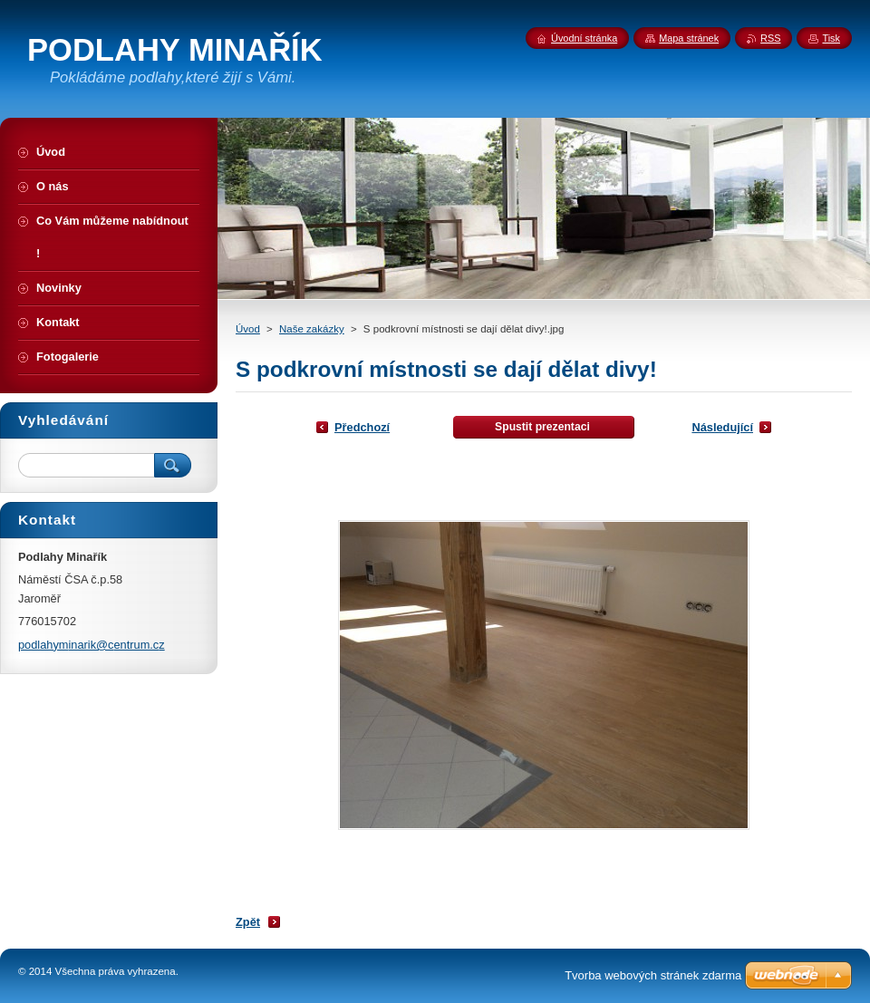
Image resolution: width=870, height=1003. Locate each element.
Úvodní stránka (584, 38)
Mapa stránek (689, 38)
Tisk (831, 38)
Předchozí (362, 427)
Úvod (248, 328)
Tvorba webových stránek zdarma (653, 975)
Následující (722, 427)
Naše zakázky (311, 328)
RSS (770, 38)
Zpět (248, 922)
